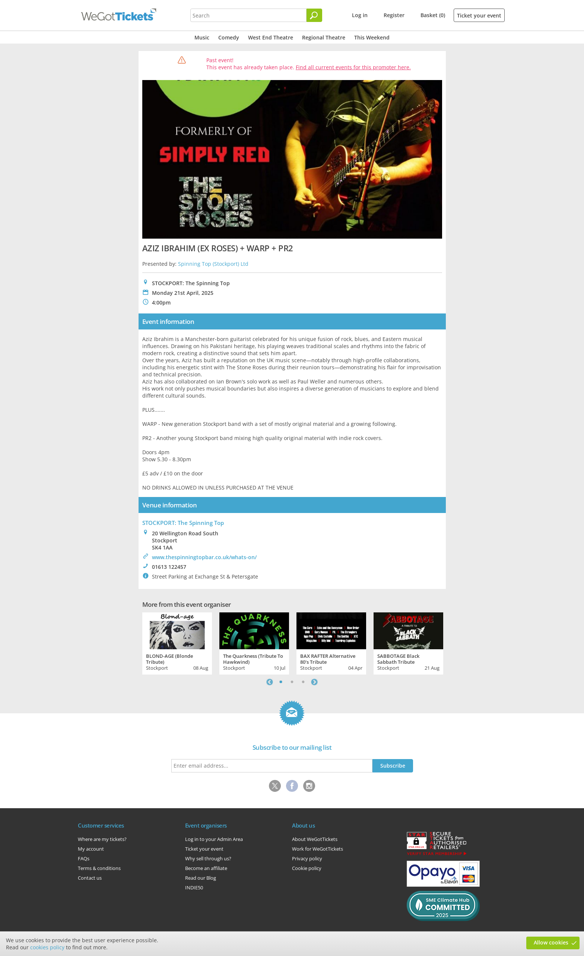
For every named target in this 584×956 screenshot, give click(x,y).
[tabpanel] (177, 643)
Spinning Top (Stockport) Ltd (213, 263)
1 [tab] (281, 682)
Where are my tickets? (102, 839)
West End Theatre (270, 37)
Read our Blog (200, 877)
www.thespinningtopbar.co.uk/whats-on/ (204, 557)
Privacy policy (307, 858)
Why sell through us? (208, 858)
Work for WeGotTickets (317, 848)
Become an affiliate (206, 868)
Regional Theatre (323, 37)
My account (91, 848)
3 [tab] (303, 682)
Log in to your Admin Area (214, 839)
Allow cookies (551, 942)
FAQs (83, 858)
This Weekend (372, 37)
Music (201, 37)
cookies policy (47, 947)
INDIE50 (194, 887)
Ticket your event (479, 15)
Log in (360, 15)
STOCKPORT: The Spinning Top (183, 522)
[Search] (314, 15)
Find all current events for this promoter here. (353, 67)
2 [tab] (292, 682)
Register (394, 15)
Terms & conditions (99, 868)
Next (314, 682)
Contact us (90, 877)
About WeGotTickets (314, 839)
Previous (269, 682)
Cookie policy (306, 868)
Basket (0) (432, 15)
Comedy (228, 37)
